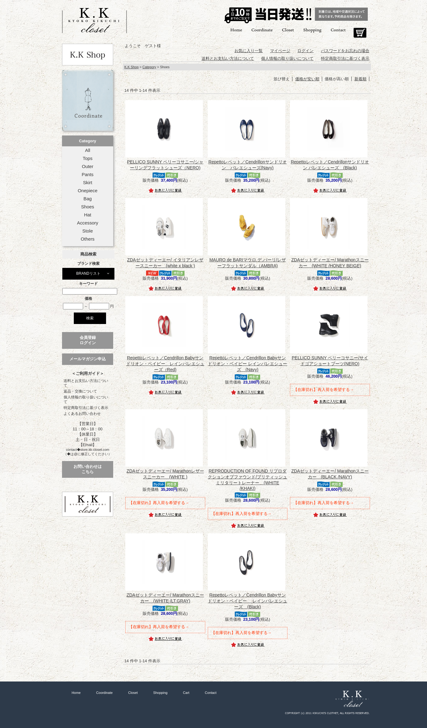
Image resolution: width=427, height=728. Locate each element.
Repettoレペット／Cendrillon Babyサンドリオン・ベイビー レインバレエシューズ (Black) (247, 601)
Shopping (312, 30)
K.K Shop (131, 67)
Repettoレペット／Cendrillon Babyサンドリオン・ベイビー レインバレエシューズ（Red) (165, 363)
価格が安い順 (307, 79)
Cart (360, 33)
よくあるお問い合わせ (82, 413)
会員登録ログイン (88, 340)
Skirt (87, 182)
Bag (87, 198)
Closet (288, 30)
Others (88, 239)
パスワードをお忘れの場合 (345, 50)
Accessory (87, 222)
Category (87, 141)
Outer (87, 166)
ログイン (305, 50)
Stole (87, 231)
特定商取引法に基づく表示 (86, 408)
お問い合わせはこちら (87, 469)
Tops (87, 158)
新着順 (360, 79)
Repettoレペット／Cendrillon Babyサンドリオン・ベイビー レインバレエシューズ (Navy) (247, 363)
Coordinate (262, 30)
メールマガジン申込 (87, 359)
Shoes (87, 206)
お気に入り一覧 (248, 50)
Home (236, 30)
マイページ (280, 50)
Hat (87, 214)
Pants (88, 174)
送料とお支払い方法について (86, 383)
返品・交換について (80, 391)
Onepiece (87, 190)
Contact (338, 30)
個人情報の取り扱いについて (86, 399)
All (87, 150)
